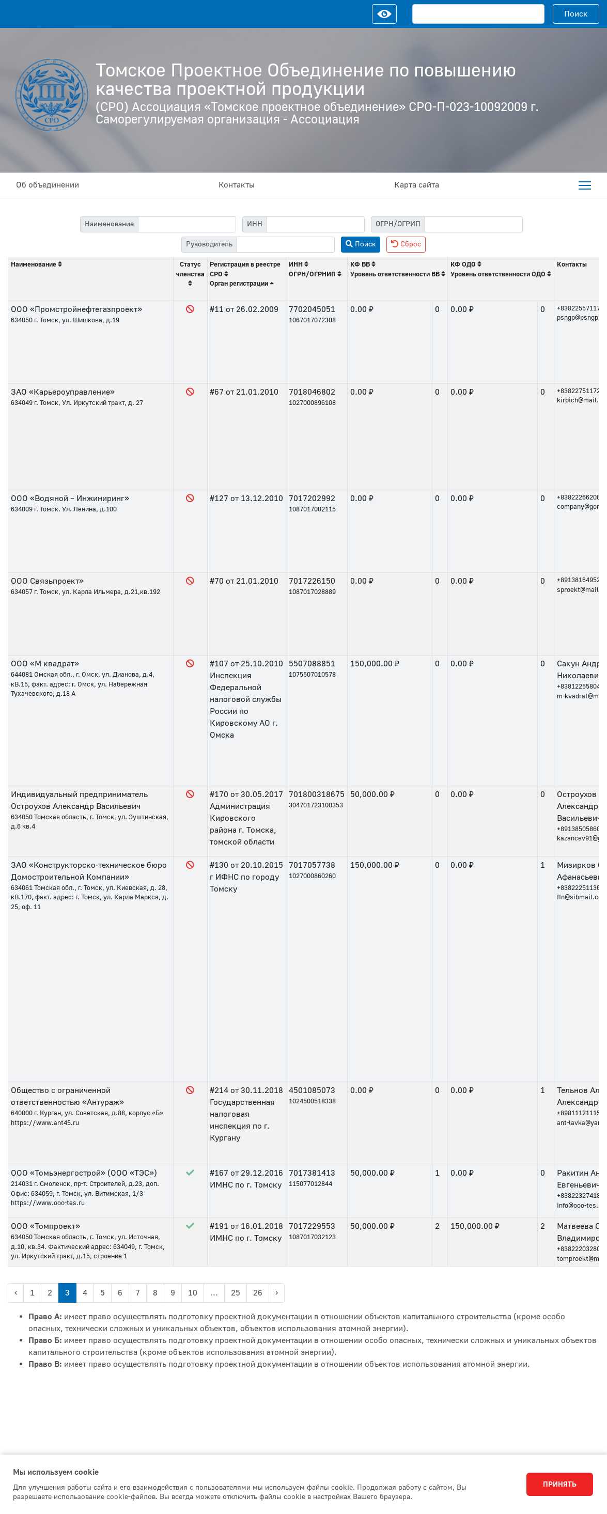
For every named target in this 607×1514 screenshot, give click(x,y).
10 (192, 1293)
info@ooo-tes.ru (580, 1205)
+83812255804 (578, 686)
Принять (560, 1484)
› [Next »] (276, 1293)
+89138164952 (578, 580)
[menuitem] (584, 185)
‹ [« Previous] (15, 1293)
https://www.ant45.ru (45, 1123)
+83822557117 (578, 308)
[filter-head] (286, 245)
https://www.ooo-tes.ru (48, 1203)
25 (235, 1293)
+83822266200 (578, 497)
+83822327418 (578, 1196)
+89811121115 (578, 1113)
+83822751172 (578, 391)
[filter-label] (187, 224)
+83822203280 (578, 1249)
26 (257, 1293)
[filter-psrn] (474, 224)
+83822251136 (578, 888)
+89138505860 (578, 829)
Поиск (576, 14)
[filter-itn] (316, 224)
